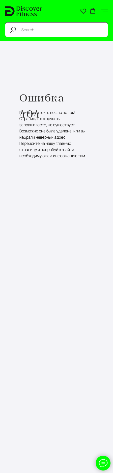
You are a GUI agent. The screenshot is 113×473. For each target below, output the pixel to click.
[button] (83, 11)
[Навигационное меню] (104, 11)
